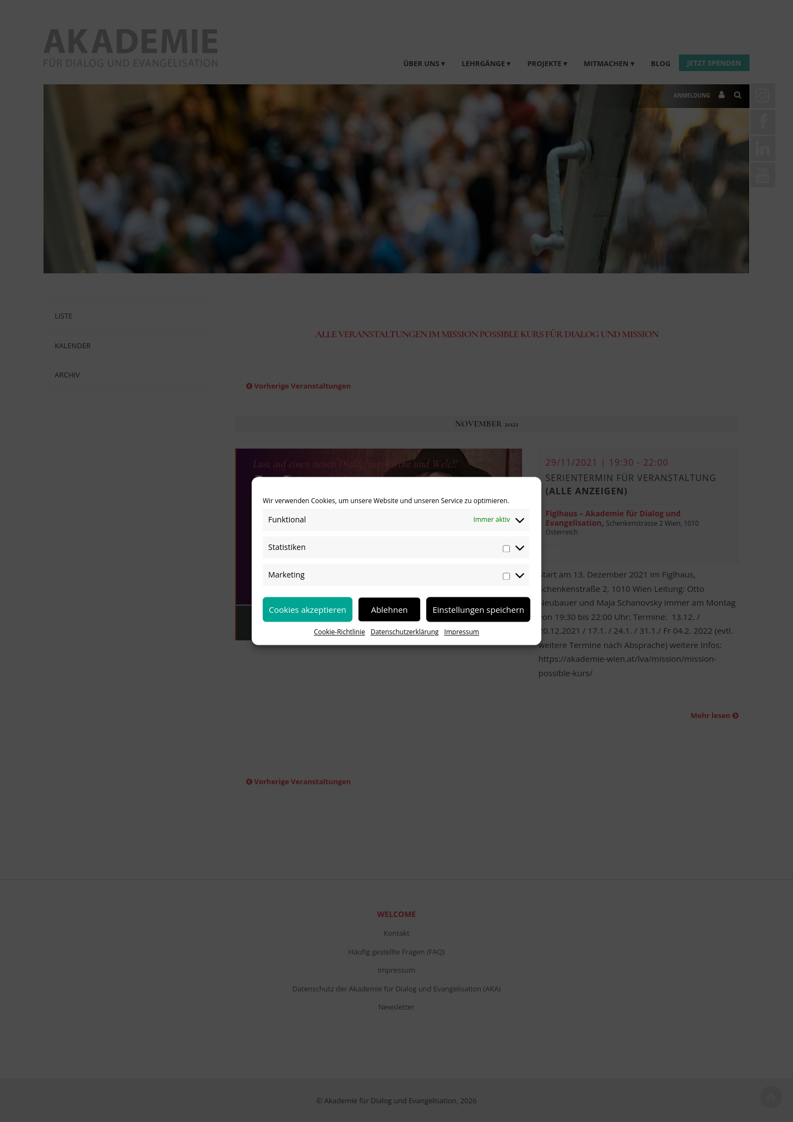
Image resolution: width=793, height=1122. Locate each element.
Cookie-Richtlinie (339, 631)
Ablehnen (389, 609)
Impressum (461, 631)
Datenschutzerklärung (405, 631)
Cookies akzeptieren (307, 609)
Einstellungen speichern (478, 609)
